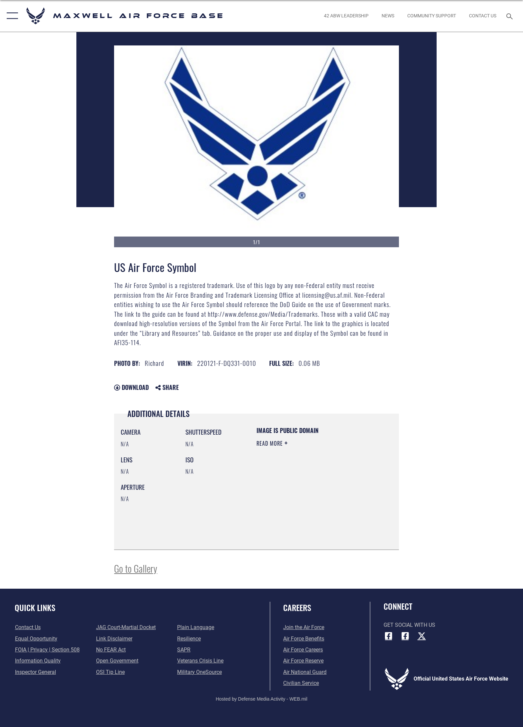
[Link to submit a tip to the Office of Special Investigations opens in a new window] (110, 672)
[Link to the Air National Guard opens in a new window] (305, 672)
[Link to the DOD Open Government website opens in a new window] (117, 661)
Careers (297, 607)
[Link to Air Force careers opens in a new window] (303, 649)
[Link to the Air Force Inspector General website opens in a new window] (35, 672)
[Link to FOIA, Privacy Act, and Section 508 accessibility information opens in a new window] (47, 649)
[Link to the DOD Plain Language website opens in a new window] (195, 627)
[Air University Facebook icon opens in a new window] (405, 636)
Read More (270, 443)
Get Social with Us (409, 625)
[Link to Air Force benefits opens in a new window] (303, 638)
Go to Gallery (135, 568)
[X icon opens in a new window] (422, 636)
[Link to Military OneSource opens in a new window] (199, 672)
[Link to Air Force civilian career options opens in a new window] (301, 683)
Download (131, 387)
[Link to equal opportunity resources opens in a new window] (36, 638)
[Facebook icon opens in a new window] (389, 636)
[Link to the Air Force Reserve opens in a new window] (303, 661)
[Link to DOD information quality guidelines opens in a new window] (37, 661)
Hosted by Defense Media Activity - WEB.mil (262, 699)
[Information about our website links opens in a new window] (114, 638)
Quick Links (35, 607)
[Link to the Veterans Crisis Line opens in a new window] (200, 661)
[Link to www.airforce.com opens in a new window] (303, 627)
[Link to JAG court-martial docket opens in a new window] (126, 627)
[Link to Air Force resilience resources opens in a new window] (189, 638)
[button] (11, 16)
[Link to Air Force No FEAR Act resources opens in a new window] (111, 649)
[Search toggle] (510, 15)
